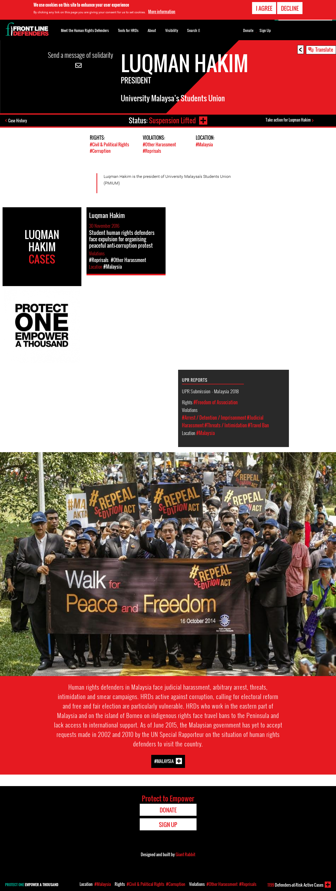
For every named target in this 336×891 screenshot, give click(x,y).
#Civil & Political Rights (109, 144)
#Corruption (100, 151)
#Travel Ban (258, 425)
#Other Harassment (159, 144)
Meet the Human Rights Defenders (85, 30)
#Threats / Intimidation (225, 425)
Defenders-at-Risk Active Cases (295, 885)
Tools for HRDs (128, 30)
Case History (17, 120)
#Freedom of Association (215, 402)
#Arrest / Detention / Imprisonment (214, 417)
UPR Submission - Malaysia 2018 (210, 391)
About (152, 30)
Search (193, 30)
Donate (248, 30)
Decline (290, 7)
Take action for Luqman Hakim (288, 120)
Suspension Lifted (172, 120)
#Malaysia (204, 144)
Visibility (171, 30)
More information (161, 11)
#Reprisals (152, 151)
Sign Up (265, 30)
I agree (264, 7)
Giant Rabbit (185, 854)
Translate (324, 49)
